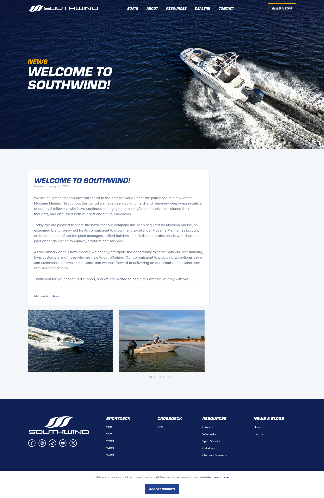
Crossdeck (169, 418)
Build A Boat (282, 8)
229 (160, 427)
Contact (226, 8)
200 (109, 427)
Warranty (209, 434)
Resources (214, 418)
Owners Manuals (214, 455)
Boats (132, 8)
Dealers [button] (202, 8)
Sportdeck (118, 418)
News (55, 296)
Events (258, 434)
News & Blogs (269, 418)
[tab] (151, 377)
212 (109, 434)
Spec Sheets (211, 441)
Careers (207, 427)
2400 (110, 448)
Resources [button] (176, 8)
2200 (110, 441)
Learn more (221, 477)
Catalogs (208, 448)
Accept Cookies (162, 489)
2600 (110, 455)
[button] (70, 341)
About (152, 8)
